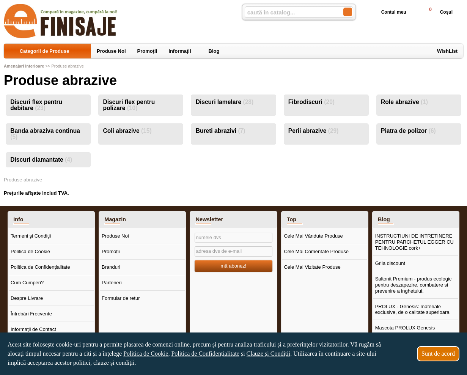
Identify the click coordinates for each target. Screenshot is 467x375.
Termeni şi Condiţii (31, 236)
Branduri (111, 267)
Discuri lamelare (225, 102)
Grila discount (390, 263)
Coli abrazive (127, 131)
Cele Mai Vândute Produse (313, 236)
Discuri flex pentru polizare (129, 105)
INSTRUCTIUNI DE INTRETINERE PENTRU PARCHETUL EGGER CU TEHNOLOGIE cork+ (414, 242)
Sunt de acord (438, 353)
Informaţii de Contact (33, 329)
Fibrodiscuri (311, 102)
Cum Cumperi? (27, 282)
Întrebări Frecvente (31, 314)
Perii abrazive (313, 131)
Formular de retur (121, 298)
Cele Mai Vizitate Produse (312, 267)
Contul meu (387, 12)
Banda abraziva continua (45, 134)
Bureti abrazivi (220, 131)
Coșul (438, 12)
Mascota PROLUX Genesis (405, 328)
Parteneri (112, 282)
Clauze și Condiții (269, 353)
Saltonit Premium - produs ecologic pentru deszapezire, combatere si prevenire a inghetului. (413, 284)
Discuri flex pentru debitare (36, 105)
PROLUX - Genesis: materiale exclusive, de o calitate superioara (412, 309)
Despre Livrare (27, 298)
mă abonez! (234, 266)
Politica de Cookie (30, 251)
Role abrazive (404, 102)
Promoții (111, 251)
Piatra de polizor (408, 131)
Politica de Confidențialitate (40, 267)
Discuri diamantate (41, 159)
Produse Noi (115, 236)
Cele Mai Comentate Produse (316, 251)
